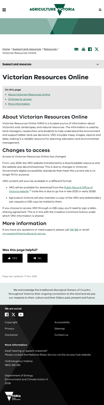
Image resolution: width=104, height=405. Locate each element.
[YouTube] (20, 314)
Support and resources (26, 49)
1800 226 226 (12, 365)
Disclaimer (11, 335)
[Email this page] (76, 49)
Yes (14, 258)
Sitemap (59, 328)
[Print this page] (83, 49)
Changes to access (20, 99)
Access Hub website (78, 355)
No (39, 258)
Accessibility (62, 322)
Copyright (11, 322)
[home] (52, 9)
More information (19, 104)
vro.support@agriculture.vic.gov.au (24, 233)
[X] (96, 49)
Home (6, 49)
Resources (50, 49)
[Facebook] (90, 49)
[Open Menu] (4, 10)
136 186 (74, 229)
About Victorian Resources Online (29, 94)
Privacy (9, 328)
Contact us (61, 335)
